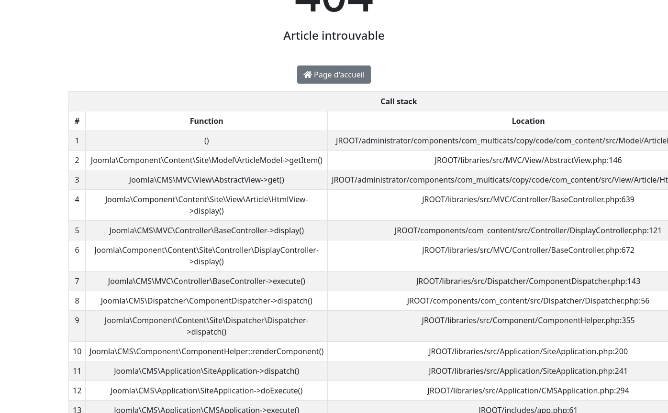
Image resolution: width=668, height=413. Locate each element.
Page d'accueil (334, 74)
